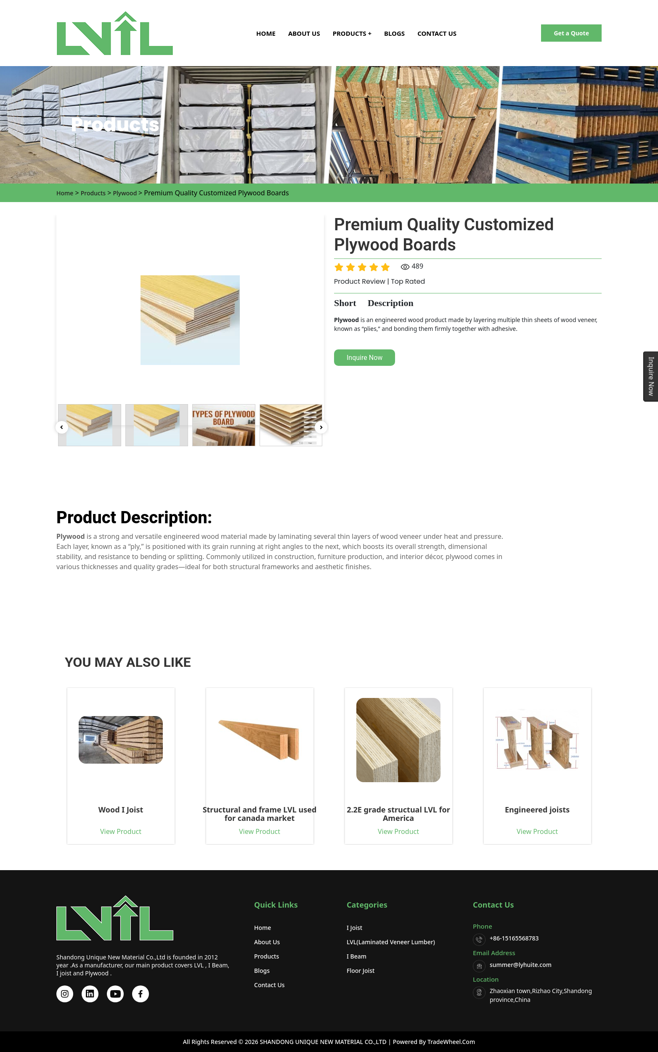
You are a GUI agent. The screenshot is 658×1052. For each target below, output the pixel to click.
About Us (304, 33)
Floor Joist (360, 971)
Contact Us (436, 33)
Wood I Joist (86, 810)
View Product (85, 831)
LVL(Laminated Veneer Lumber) (391, 942)
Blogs (394, 33)
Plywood (125, 193)
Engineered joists (502, 810)
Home (266, 33)
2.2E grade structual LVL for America (364, 813)
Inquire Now (364, 358)
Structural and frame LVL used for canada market (225, 813)
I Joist (354, 928)
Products (93, 193)
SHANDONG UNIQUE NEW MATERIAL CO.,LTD (322, 1042)
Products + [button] (352, 33)
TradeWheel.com (451, 1042)
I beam (356, 956)
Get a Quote (571, 33)
